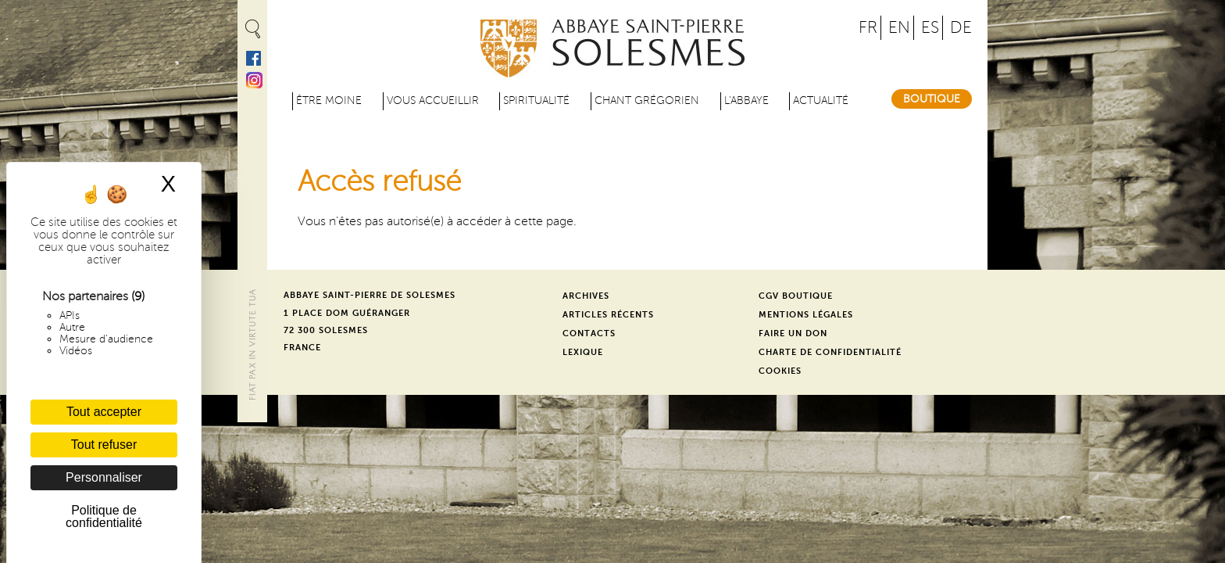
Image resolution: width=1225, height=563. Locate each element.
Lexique (582, 352)
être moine (329, 100)
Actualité (820, 100)
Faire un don (793, 333)
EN (899, 28)
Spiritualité (536, 100)
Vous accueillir (433, 100)
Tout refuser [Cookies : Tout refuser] (104, 444)
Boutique (931, 99)
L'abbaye (746, 100)
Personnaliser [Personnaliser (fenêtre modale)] (104, 477)
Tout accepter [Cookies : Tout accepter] (103, 411)
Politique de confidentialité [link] (104, 516)
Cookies (780, 371)
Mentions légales (806, 315)
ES (930, 28)
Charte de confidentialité (830, 352)
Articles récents (608, 315)
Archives (585, 296)
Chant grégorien (647, 100)
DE (961, 28)
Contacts (589, 333)
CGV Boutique (796, 296)
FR (868, 28)
